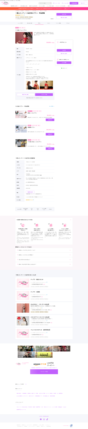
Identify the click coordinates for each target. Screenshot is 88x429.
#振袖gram (60, 407)
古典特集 (29, 393)
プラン (39, 23)
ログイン (83, 3)
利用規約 (25, 426)
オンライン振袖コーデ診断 (51, 393)
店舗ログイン (43, 426)
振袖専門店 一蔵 (39, 407)
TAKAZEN (30, 407)
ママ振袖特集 (24, 393)
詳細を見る (50, 119)
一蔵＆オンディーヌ (47, 407)
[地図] (41, 175)
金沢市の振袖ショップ (35, 10)
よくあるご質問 (65, 3)
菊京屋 (34, 407)
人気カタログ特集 (42, 393)
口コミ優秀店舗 (59, 393)
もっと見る (51, 106)
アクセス (68, 23)
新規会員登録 (74, 3)
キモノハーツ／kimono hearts (22, 407)
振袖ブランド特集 (34, 393)
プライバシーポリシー (32, 426)
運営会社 (38, 426)
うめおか (64, 407)
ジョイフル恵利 (54, 407)
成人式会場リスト (20, 426)
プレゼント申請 (56, 3)
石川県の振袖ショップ (28, 10)
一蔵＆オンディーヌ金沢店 (43, 10)
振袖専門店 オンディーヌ (21, 409)
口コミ (49, 23)
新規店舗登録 (49, 426)
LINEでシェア (64, 68)
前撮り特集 (19, 393)
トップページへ (86, 0)
